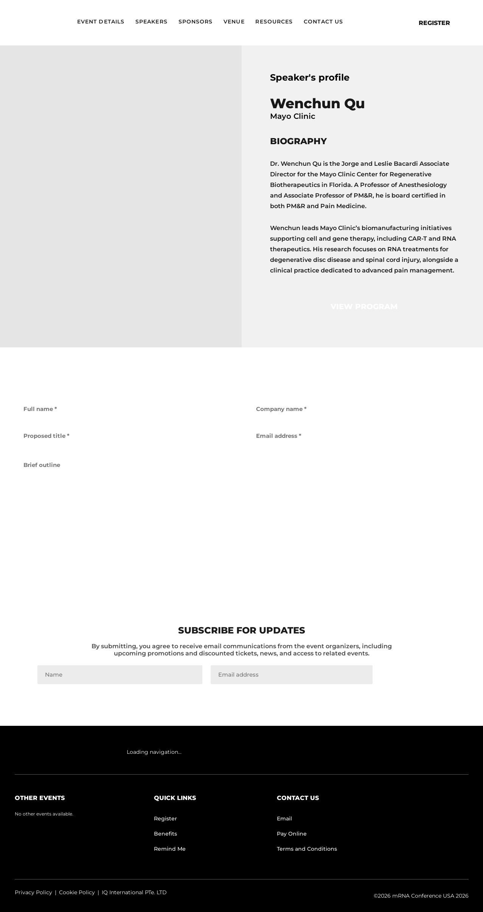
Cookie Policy (77, 892)
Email (284, 818)
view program (364, 306)
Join (413, 674)
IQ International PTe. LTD (134, 892)
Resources (274, 21)
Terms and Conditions (307, 848)
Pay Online (292, 833)
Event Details (100, 21)
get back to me (241, 552)
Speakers (151, 21)
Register (434, 22)
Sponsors (196, 21)
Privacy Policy (33, 892)
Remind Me (170, 848)
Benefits (165, 833)
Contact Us (323, 21)
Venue (234, 21)
